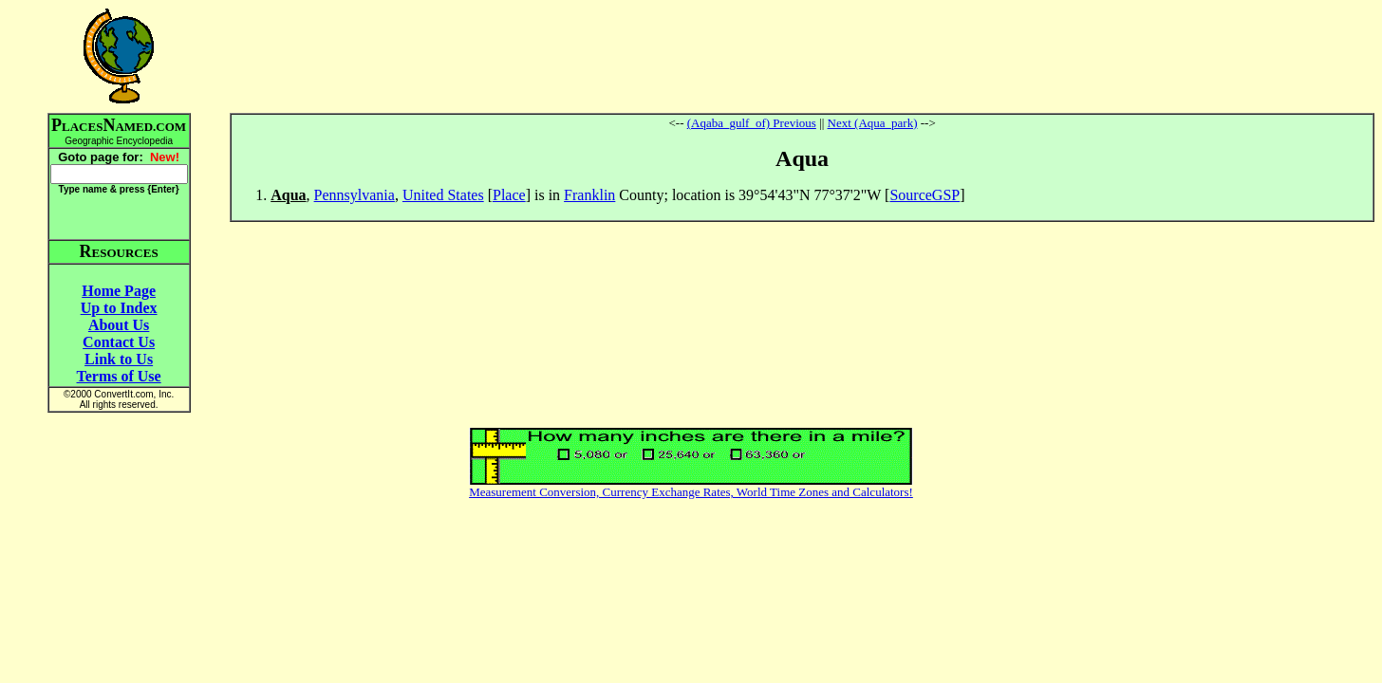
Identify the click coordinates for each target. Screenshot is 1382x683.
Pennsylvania (354, 195)
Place (509, 195)
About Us (118, 325)
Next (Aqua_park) (873, 123)
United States (443, 195)
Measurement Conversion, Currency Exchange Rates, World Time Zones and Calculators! (691, 492)
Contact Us (119, 342)
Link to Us (118, 359)
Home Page (119, 291)
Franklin (589, 195)
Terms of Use (119, 376)
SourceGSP (924, 195)
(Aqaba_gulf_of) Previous (751, 123)
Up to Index (119, 308)
